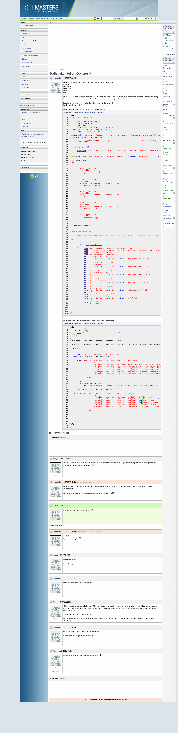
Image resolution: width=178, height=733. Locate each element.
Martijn (55, 489)
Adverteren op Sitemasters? (31, 112)
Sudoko (171, 115)
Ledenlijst (25, 84)
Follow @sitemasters (27, 105)
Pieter (55, 681)
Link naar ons (26, 123)
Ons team (25, 87)
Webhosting (26, 66)
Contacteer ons (27, 116)
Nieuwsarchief (27, 52)
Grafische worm (27, 41)
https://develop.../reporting (72, 594)
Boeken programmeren (30, 55)
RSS (23, 119)
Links (24, 44)
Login (24, 77)
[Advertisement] (105, 28)
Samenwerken (27, 62)
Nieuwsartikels (27, 48)
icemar (55, 536)
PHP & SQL (63, 70)
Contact (61, 18)
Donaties (25, 127)
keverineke (57, 78)
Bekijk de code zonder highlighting (83, 112)
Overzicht (25, 59)
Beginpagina (26, 34)
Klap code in (101, 112)
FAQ (23, 37)
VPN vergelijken (27, 26)
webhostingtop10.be (29, 95)
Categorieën (53, 70)
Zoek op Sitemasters (29, 70)
